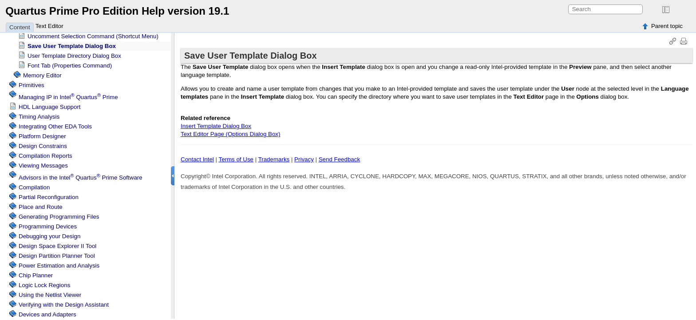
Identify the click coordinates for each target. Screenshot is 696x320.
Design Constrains (43, 143)
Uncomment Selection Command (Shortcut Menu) (93, 34)
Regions (44, 283)
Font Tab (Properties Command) (70, 63)
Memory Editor (42, 73)
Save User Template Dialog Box (72, 43)
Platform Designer (42, 134)
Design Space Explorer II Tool (57, 243)
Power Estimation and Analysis (59, 263)
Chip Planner (36, 273)
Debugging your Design (49, 234)
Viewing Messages (43, 163)
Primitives (31, 83)
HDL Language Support (50, 104)
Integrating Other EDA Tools (55, 124)
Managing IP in (68, 95)
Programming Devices (48, 224)
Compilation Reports (45, 153)
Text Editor (49, 26)
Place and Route (41, 204)
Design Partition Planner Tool (57, 253)
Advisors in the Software (80, 175)
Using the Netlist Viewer (50, 292)
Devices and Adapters (47, 312)
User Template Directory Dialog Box (74, 53)
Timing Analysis (39, 114)
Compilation (34, 185)
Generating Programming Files (59, 214)
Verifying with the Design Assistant (64, 302)
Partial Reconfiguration (49, 195)
